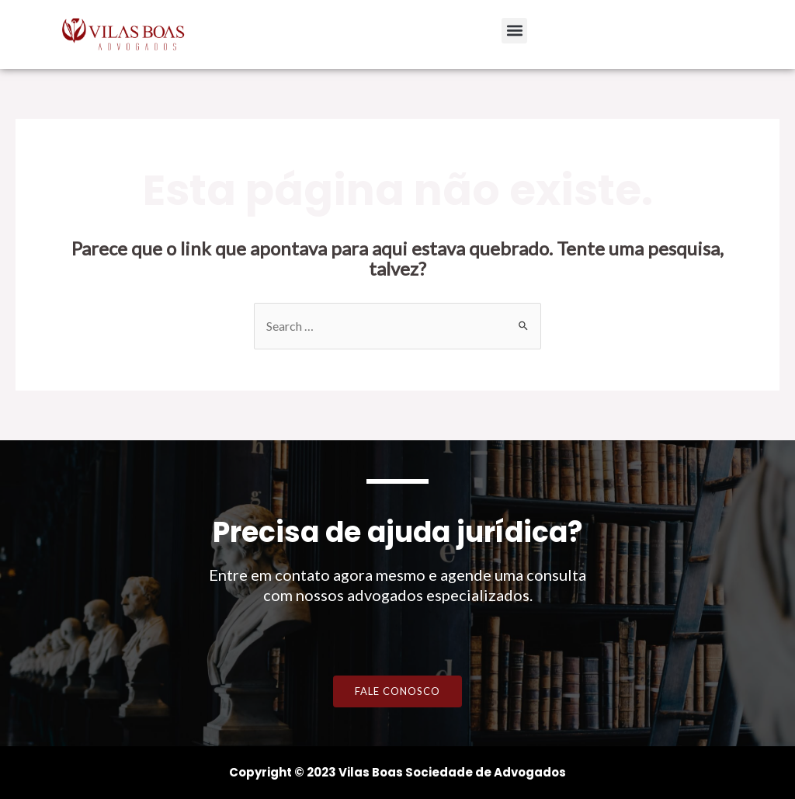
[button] (514, 30)
